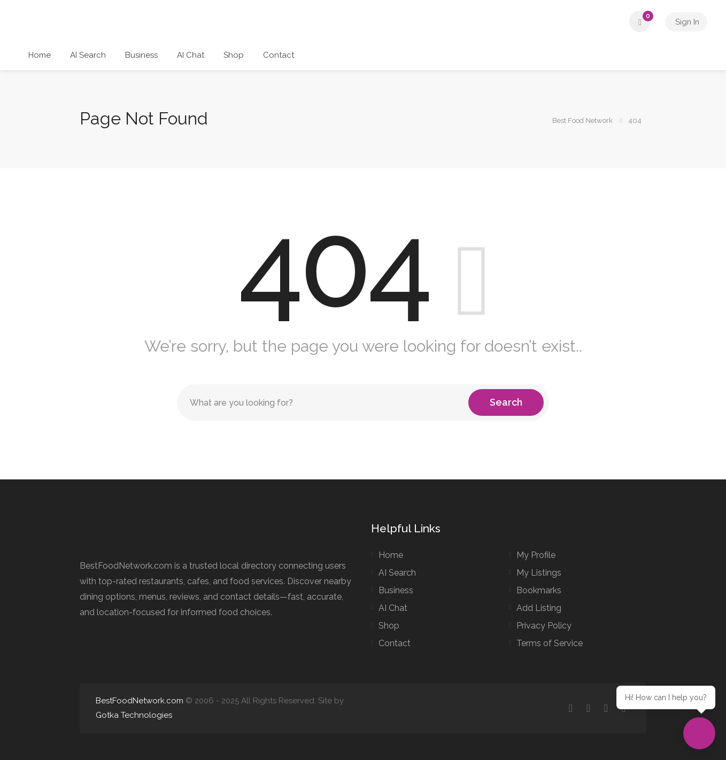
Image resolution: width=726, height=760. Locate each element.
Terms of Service (549, 643)
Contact (278, 55)
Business (141, 55)
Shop (233, 55)
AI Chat (190, 55)
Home (39, 55)
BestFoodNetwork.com (139, 700)
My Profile (535, 555)
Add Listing (538, 608)
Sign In (685, 21)
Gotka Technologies (134, 715)
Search (506, 402)
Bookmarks (538, 590)
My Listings (538, 573)
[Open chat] (699, 733)
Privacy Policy (543, 626)
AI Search (88, 55)
